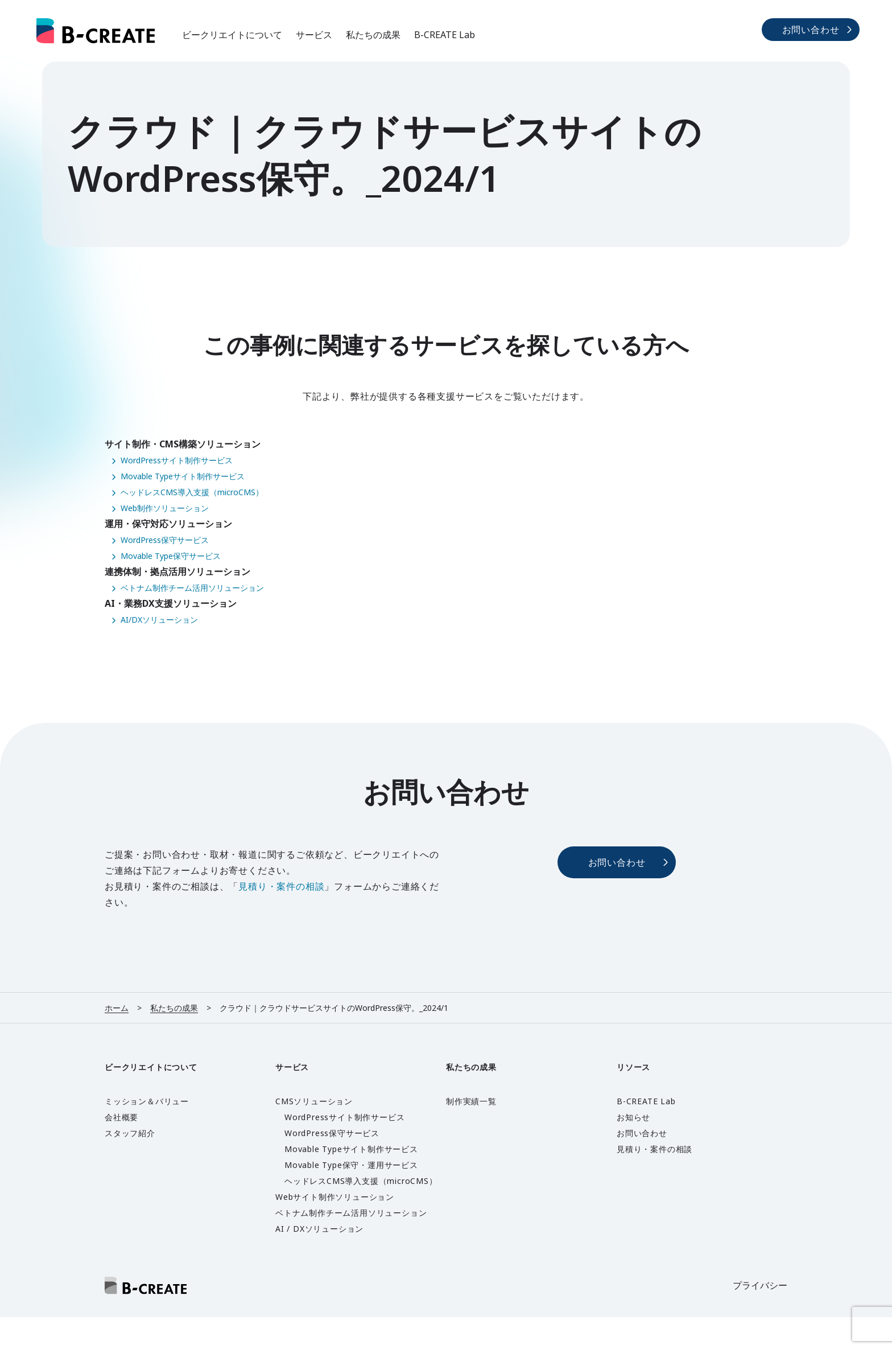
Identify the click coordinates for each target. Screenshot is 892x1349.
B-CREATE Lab (444, 34)
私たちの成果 (373, 34)
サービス (314, 34)
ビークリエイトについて (232, 34)
